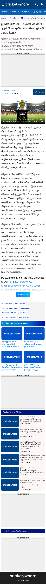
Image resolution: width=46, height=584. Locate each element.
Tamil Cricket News (9, 313)
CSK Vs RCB (20, 304)
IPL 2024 (24, 18)
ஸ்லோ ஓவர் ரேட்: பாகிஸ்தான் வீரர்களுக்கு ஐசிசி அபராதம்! (33, 344)
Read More (23, 294)
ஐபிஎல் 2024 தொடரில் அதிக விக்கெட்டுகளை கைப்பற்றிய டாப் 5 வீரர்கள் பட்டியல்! (31, 431)
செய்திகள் (14, 18)
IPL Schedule (7, 304)
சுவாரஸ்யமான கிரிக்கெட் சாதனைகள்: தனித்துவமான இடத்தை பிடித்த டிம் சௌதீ (30, 419)
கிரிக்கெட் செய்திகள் (20, 12)
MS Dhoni (25, 308)
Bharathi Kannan (9, 91)
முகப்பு (5, 12)
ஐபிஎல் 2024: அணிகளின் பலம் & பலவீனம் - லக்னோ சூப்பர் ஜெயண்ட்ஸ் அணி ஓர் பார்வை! (32, 457)
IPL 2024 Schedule (9, 317)
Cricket (26, 581)
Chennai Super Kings (10, 308)
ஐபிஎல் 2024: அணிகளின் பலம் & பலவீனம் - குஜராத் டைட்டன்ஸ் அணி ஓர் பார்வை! (32, 470)
